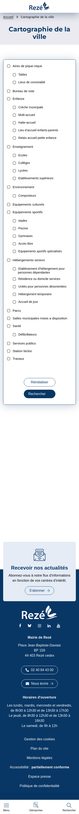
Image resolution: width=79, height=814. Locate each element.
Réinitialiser (39, 382)
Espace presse (39, 776)
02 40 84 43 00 (39, 670)
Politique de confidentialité (39, 786)
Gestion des (39, 739)
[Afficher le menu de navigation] (6, 808)
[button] (36, 807)
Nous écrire (40, 683)
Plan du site (39, 748)
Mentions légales (39, 758)
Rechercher (39, 394)
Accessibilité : (39, 767)
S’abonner (39, 590)
